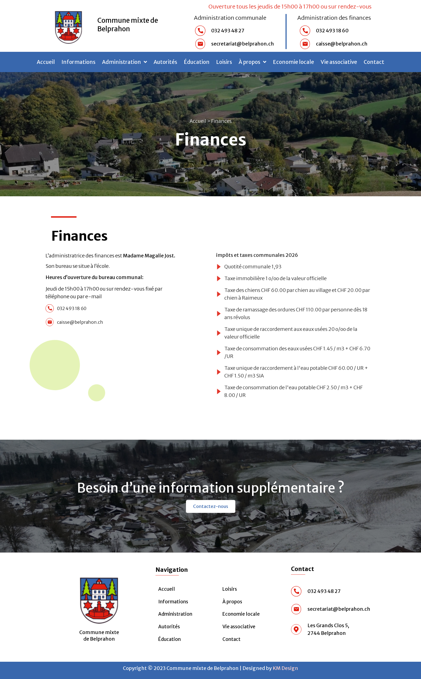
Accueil (46, 62)
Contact (374, 62)
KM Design (285, 668)
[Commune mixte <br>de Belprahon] (99, 598)
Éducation (197, 62)
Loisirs (224, 62)
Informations (78, 62)
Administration (124, 61)
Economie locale (293, 62)
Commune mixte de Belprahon (127, 24)
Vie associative (339, 62)
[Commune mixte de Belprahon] (68, 25)
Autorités (165, 62)
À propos (252, 61)
